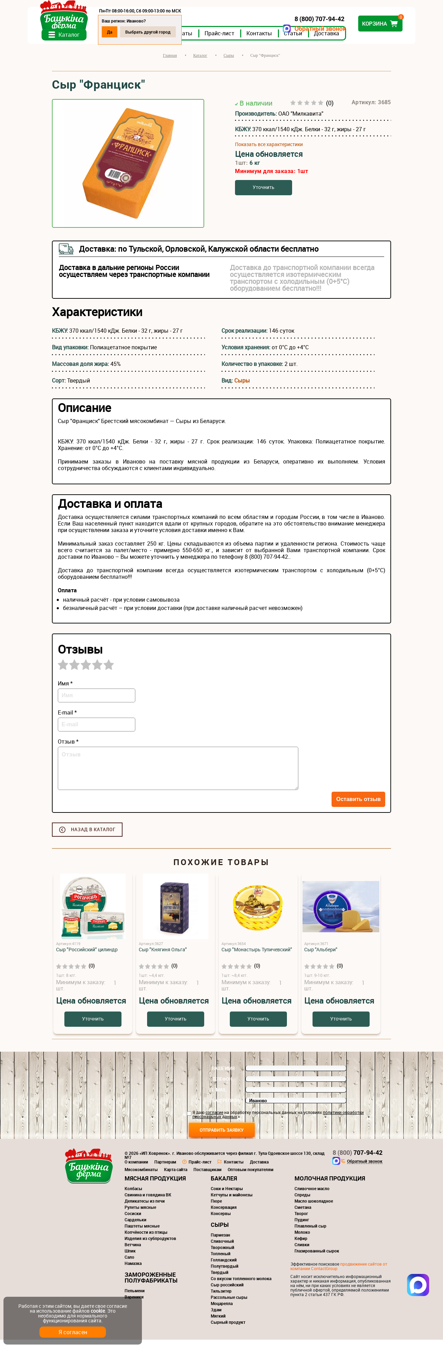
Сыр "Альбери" (320, 957)
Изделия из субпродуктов (150, 1246)
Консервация (224, 1215)
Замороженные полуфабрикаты (151, 1286)
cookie (98, 1310)
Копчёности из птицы (146, 1240)
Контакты (283, 41)
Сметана (303, 1215)
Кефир (301, 1246)
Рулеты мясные (140, 1215)
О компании (136, 1170)
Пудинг (302, 1228)
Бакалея (224, 1186)
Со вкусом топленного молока (241, 1286)
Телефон (222, 1087)
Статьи (317, 41)
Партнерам (165, 1170)
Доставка (350, 41)
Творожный (222, 1255)
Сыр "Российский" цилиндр (87, 957)
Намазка (133, 1271)
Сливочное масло (312, 1196)
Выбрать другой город (172, 32)
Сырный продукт (228, 1330)
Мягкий (218, 1324)
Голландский (224, 1268)
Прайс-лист (244, 41)
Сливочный (222, 1249)
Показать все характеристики (269, 152)
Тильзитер (221, 1299)
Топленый (220, 1262)
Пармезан (220, 1243)
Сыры (242, 389)
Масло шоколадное (314, 1209)
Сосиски (133, 1221)
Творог (301, 1221)
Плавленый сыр (310, 1234)
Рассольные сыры (229, 1305)
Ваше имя (223, 1076)
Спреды (302, 1203)
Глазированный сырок (317, 1259)
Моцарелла (222, 1311)
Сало (129, 1265)
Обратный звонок (296, 28)
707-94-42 (357, 1161)
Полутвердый (224, 1274)
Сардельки (135, 1228)
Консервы (221, 1221)
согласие (214, 1120)
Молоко (302, 1240)
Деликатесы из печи (145, 1209)
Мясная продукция (155, 1186)
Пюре (216, 1209)
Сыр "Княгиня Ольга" (163, 957)
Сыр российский (227, 1293)
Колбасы (133, 1196)
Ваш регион (225, 1109)
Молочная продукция (330, 1186)
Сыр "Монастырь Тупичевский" (257, 957)
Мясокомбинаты (141, 1177)
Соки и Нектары (227, 1196)
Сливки (302, 1253)
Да (133, 32)
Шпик (130, 1259)
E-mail (219, 1098)
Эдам (216, 1318)
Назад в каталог (93, 838)
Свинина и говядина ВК (148, 1203)
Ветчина (133, 1253)
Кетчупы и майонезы (232, 1203)
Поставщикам (207, 1177)
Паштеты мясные (142, 1234)
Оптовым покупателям (250, 1177)
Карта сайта (175, 1177)
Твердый (219, 1280)
